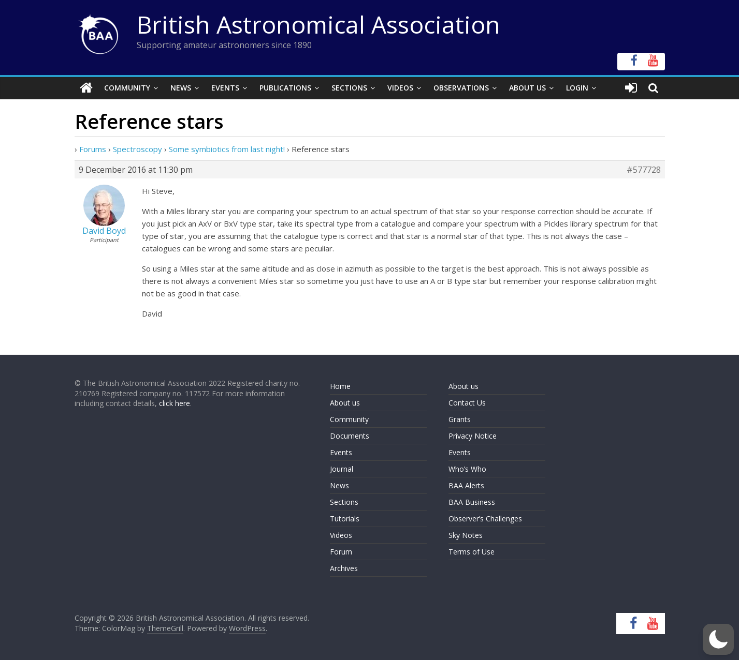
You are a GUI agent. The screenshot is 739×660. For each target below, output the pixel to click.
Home (340, 386)
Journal (341, 469)
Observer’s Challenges (485, 518)
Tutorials (344, 518)
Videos (400, 88)
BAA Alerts (466, 485)
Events (225, 88)
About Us (527, 88)
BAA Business (471, 502)
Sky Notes (465, 535)
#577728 (644, 169)
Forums (92, 149)
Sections (349, 88)
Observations (461, 88)
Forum (341, 552)
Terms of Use (471, 552)
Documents (349, 436)
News (180, 88)
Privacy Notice (472, 436)
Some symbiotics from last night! (227, 149)
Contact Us (467, 403)
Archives (344, 568)
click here (174, 403)
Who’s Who (467, 469)
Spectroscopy (137, 149)
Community (127, 88)
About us (345, 403)
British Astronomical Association (318, 24)
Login (577, 88)
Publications (285, 88)
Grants (459, 419)
